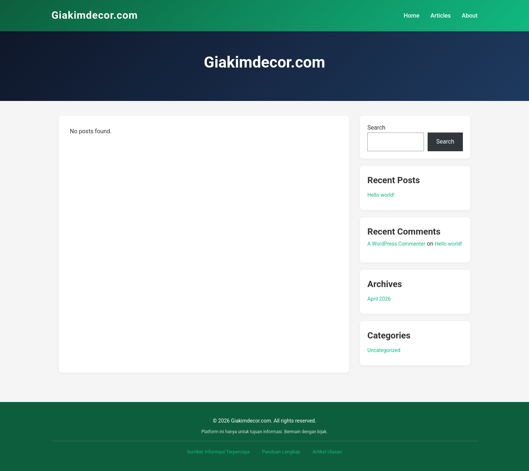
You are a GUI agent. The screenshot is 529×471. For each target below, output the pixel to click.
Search (376, 127)
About (470, 15)
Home (412, 15)
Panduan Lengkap (281, 451)
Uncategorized (383, 350)
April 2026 (379, 299)
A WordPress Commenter (396, 244)
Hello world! (381, 195)
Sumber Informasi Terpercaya (218, 451)
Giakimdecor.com (94, 15)
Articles (441, 15)
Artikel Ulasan (327, 451)
